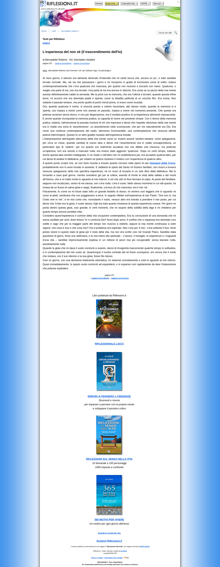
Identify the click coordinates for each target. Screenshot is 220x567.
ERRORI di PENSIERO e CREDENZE (109, 396)
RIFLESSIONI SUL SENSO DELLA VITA (109, 459)
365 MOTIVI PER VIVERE (109, 519)
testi (54, 31)
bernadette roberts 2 (70, 31)
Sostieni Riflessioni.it (109, 541)
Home (43, 31)
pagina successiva (82, 63)
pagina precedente (63, 63)
